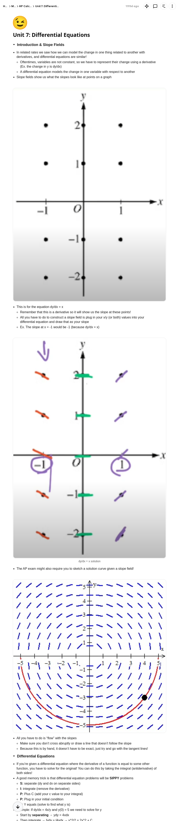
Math (14, 6)
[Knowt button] (146, 6)
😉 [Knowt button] (20, 22)
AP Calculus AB (29, 6)
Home (7, 6)
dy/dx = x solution (89, 561)
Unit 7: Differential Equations (54, 6)
